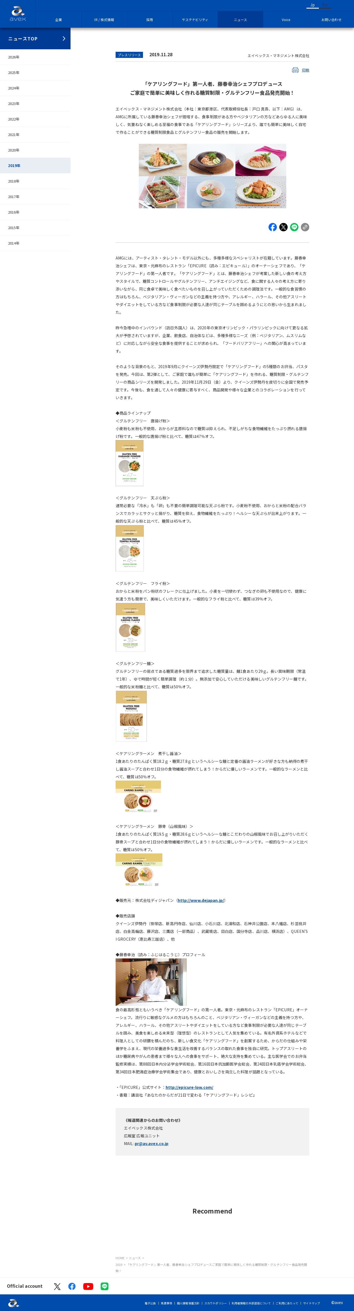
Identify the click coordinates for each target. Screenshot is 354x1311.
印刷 (305, 70)
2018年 (14, 181)
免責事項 (166, 1303)
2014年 (14, 243)
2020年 (14, 150)
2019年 (14, 165)
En (324, 4)
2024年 (14, 88)
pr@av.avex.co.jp (152, 1143)
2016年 (14, 212)
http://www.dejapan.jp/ (201, 900)
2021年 (14, 134)
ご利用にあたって (287, 1303)
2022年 (14, 119)
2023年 (14, 103)
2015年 (14, 227)
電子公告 (150, 1303)
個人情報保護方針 (188, 1303)
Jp (312, 4)
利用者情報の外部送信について (251, 1303)
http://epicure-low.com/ (189, 1087)
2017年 (14, 196)
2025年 (14, 72)
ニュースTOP (23, 38)
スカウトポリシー (215, 1303)
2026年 (14, 57)
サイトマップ (311, 1303)
